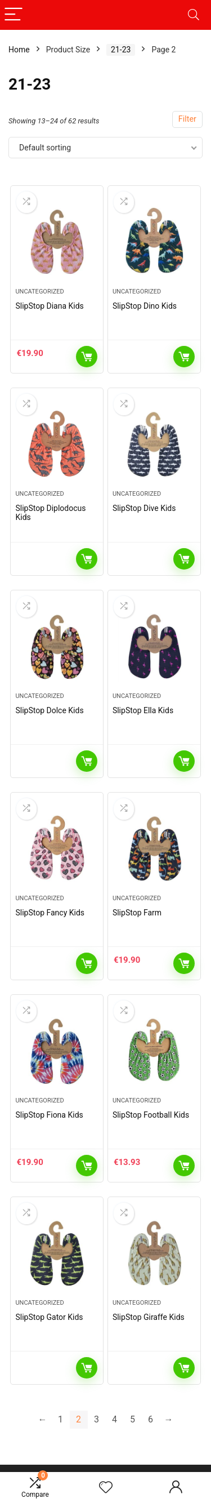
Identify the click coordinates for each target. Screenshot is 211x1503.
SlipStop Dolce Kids (49, 710)
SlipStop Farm (137, 912)
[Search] (193, 15)
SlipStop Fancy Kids (49, 912)
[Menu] (13, 15)
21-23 (121, 49)
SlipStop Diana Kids (49, 305)
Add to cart (86, 356)
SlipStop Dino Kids (145, 305)
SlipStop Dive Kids (144, 508)
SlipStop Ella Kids (143, 710)
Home (19, 49)
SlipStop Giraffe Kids (149, 1317)
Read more (184, 356)
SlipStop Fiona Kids (49, 1114)
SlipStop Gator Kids (49, 1317)
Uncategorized (39, 291)
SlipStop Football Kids (151, 1114)
